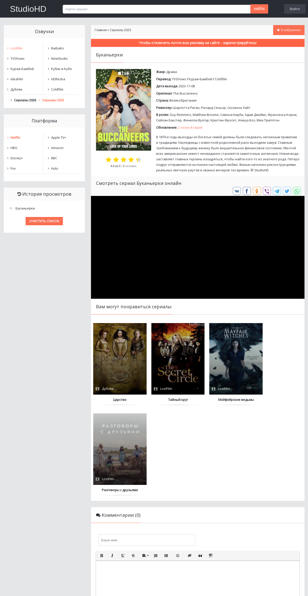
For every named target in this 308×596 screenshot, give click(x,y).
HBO (14, 147)
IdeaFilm (17, 79)
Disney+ (17, 158)
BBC (54, 158)
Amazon (57, 147)
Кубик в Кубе (61, 68)
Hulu (54, 168)
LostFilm (17, 48)
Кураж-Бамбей (200, 79)
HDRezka (58, 79)
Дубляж (16, 89)
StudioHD (28, 9)
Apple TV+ (58, 137)
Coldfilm (221, 79)
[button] (102, 465)
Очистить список (44, 221)
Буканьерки (25, 208)
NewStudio (59, 58)
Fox (13, 168)
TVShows (179, 79)
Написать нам (21, 587)
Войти (295, 9)
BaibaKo (57, 48)
